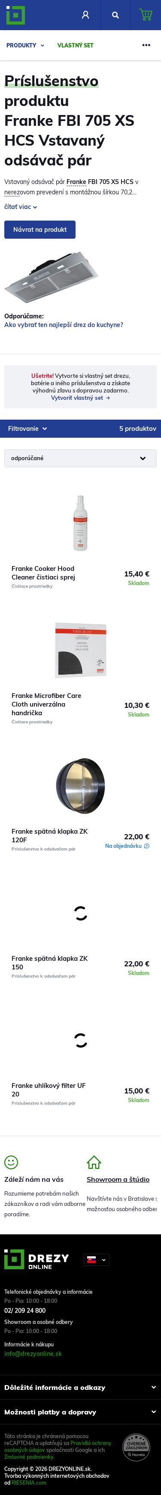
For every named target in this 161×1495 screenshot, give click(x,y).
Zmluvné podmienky (29, 1457)
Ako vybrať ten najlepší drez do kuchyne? (63, 325)
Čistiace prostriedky (32, 586)
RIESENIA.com (29, 1482)
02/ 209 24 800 (25, 1310)
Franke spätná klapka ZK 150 (50, 962)
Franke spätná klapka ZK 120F (50, 835)
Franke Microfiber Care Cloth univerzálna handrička (46, 704)
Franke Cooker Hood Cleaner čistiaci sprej (43, 572)
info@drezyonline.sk (33, 1354)
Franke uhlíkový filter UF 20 (49, 1089)
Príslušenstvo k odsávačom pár (44, 849)
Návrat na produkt (40, 230)
